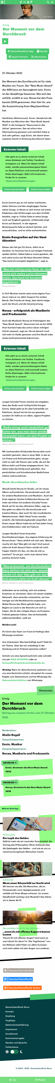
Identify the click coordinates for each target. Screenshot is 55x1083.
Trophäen (10, 1020)
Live (14, 1079)
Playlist (41, 1079)
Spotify (42, 51)
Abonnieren (39, 56)
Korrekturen (11, 1033)
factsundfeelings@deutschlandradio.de (23, 662)
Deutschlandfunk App (20, 51)
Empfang (10, 1016)
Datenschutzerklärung (17, 1024)
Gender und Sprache (16, 1042)
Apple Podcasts (18, 56)
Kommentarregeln (14, 1038)
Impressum (11, 1029)
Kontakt (9, 1011)
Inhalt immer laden (40, 189)
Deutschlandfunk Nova (17, 1007)
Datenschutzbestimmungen (20, 181)
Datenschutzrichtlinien (14, 680)
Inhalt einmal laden (14, 189)
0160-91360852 (19, 659)
